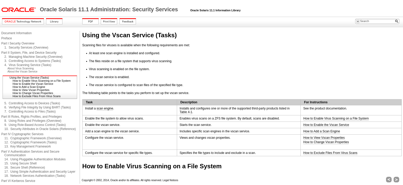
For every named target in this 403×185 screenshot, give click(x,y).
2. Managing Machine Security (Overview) (33, 57)
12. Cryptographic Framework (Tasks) (30, 142)
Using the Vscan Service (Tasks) (29, 77)
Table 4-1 (186, 112)
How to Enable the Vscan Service (33, 83)
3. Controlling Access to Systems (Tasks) (32, 61)
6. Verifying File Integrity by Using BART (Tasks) (37, 107)
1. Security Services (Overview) (26, 47)
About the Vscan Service (22, 71)
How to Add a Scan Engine (29, 86)
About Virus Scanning (20, 68)
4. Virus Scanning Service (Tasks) (27, 65)
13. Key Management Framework (27, 146)
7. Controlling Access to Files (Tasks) (30, 111)
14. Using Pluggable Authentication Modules (35, 159)
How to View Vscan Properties (31, 89)
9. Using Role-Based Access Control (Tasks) (35, 125)
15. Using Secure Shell (20, 163)
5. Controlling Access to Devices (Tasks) (32, 103)
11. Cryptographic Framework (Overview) (33, 138)
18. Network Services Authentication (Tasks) (34, 176)
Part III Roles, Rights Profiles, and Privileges (31, 116)
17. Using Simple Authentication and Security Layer (39, 171)
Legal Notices (170, 180)
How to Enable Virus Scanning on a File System (42, 80)
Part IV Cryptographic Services (22, 134)
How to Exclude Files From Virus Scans (37, 96)
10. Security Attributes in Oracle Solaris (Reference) (40, 129)
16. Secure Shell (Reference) (24, 167)
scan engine (105, 108)
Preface (6, 38)
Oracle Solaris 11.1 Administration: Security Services (109, 9)
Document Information (16, 33)
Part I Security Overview (17, 43)
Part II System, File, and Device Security (29, 52)
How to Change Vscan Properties (33, 93)
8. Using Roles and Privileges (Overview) (32, 121)
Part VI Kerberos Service (18, 181)
